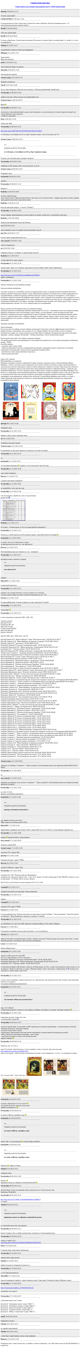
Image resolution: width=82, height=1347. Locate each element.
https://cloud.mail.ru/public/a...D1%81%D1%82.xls (17, 1288)
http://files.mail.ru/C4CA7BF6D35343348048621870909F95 (20, 275)
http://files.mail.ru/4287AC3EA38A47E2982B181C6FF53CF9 (21, 1242)
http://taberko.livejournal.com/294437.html (14, 1051)
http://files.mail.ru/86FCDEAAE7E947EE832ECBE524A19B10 (21, 131)
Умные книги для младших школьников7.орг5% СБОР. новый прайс (40, 7)
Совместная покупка (40, 3)
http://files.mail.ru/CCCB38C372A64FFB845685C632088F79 (21, 1199)
